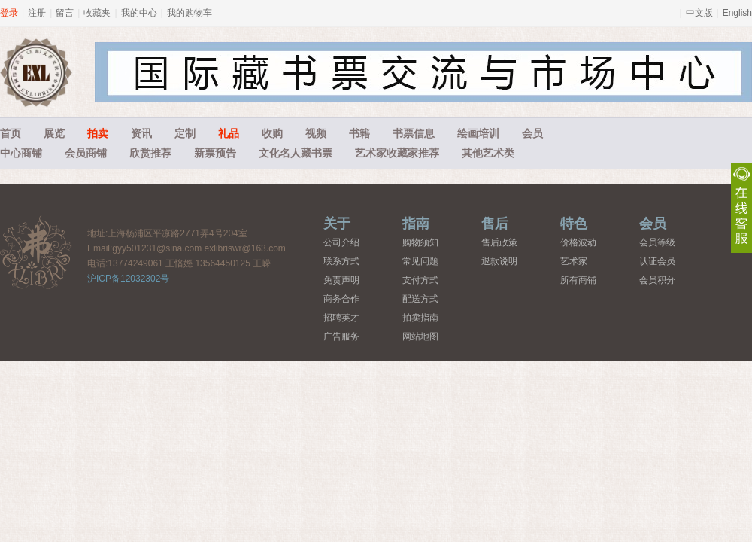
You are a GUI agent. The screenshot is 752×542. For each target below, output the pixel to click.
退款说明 (499, 261)
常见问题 (420, 261)
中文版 (699, 13)
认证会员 (657, 261)
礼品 (228, 133)
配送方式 (420, 299)
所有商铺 (578, 280)
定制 (185, 133)
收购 (272, 133)
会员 (532, 133)
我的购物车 (189, 13)
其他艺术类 (488, 153)
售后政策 (499, 242)
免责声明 (341, 280)
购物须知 (420, 242)
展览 (54, 133)
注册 (37, 13)
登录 (9, 13)
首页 (10, 133)
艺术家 (573, 261)
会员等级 (657, 242)
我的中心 (139, 13)
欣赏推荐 (150, 153)
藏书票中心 (36, 252)
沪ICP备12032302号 (128, 278)
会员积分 (657, 280)
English (737, 13)
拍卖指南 (420, 317)
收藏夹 (97, 13)
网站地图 (420, 336)
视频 (315, 133)
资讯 (141, 133)
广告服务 (341, 336)
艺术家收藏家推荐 (397, 153)
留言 (65, 13)
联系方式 (341, 261)
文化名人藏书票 (295, 153)
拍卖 (97, 133)
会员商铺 (86, 153)
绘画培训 (478, 133)
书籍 (359, 133)
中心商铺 (21, 153)
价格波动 (578, 242)
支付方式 (420, 280)
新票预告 (215, 153)
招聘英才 (341, 317)
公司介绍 (341, 242)
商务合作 (341, 299)
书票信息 (414, 133)
